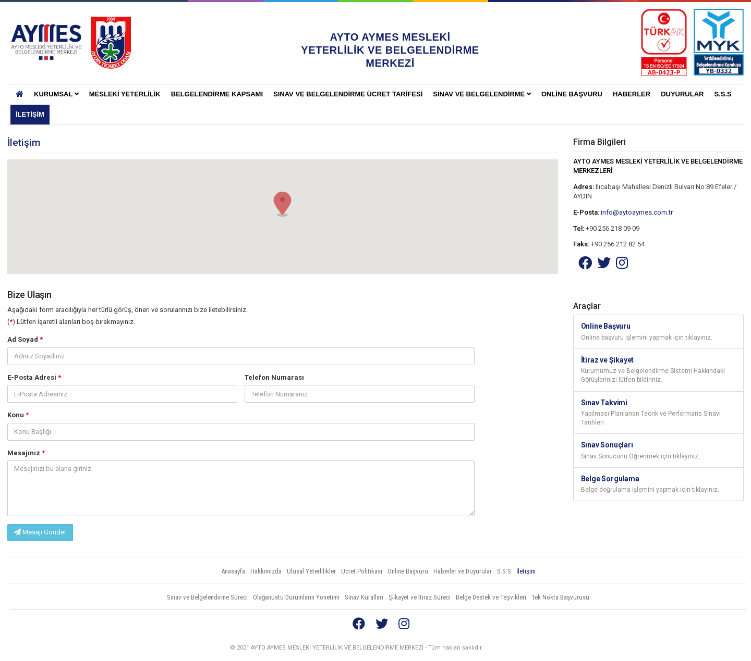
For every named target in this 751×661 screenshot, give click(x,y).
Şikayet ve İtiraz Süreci (420, 597)
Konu (18, 415)
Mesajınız (26, 453)
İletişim (30, 114)
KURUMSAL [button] (56, 94)
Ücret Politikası (361, 571)
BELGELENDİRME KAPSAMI (217, 94)
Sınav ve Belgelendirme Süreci (207, 597)
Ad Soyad (25, 339)
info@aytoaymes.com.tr (637, 212)
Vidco (724, 648)
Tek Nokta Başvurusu (560, 597)
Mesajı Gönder (40, 532)
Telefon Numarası (274, 377)
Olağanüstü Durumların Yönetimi (296, 597)
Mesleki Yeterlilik (125, 94)
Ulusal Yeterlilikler (311, 571)
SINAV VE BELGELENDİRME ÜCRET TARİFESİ (347, 94)
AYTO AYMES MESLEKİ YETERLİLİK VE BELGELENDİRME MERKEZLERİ (46, 43)
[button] (282, 204)
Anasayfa (233, 571)
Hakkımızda (266, 571)
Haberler (631, 94)
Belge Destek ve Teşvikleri (491, 597)
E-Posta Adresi (34, 377)
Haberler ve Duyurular (462, 571)
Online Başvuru (571, 94)
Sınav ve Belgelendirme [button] (482, 94)
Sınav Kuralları (364, 597)
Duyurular (682, 94)
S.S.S (722, 94)
